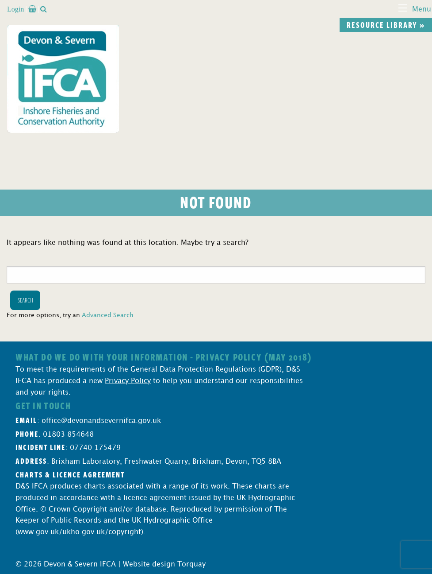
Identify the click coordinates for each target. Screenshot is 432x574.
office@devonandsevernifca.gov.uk (101, 421)
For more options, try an (70, 315)
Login (15, 8)
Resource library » (386, 25)
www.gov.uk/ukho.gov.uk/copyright (79, 532)
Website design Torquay (164, 564)
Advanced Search (108, 315)
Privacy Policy (128, 381)
